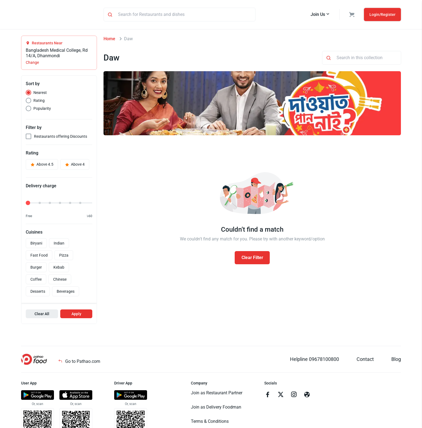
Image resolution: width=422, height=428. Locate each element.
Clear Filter (252, 258)
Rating (39, 101)
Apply (76, 314)
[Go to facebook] (267, 396)
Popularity (42, 109)
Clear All (42, 314)
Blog (396, 360)
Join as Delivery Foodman (216, 407)
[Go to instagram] (294, 396)
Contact (365, 360)
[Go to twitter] (280, 396)
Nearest (40, 93)
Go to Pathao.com (79, 362)
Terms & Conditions (210, 422)
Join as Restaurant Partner (216, 393)
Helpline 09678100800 (314, 360)
